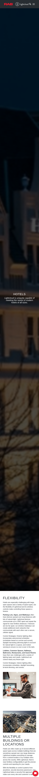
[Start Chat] (35, 773)
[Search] (29, 4)
